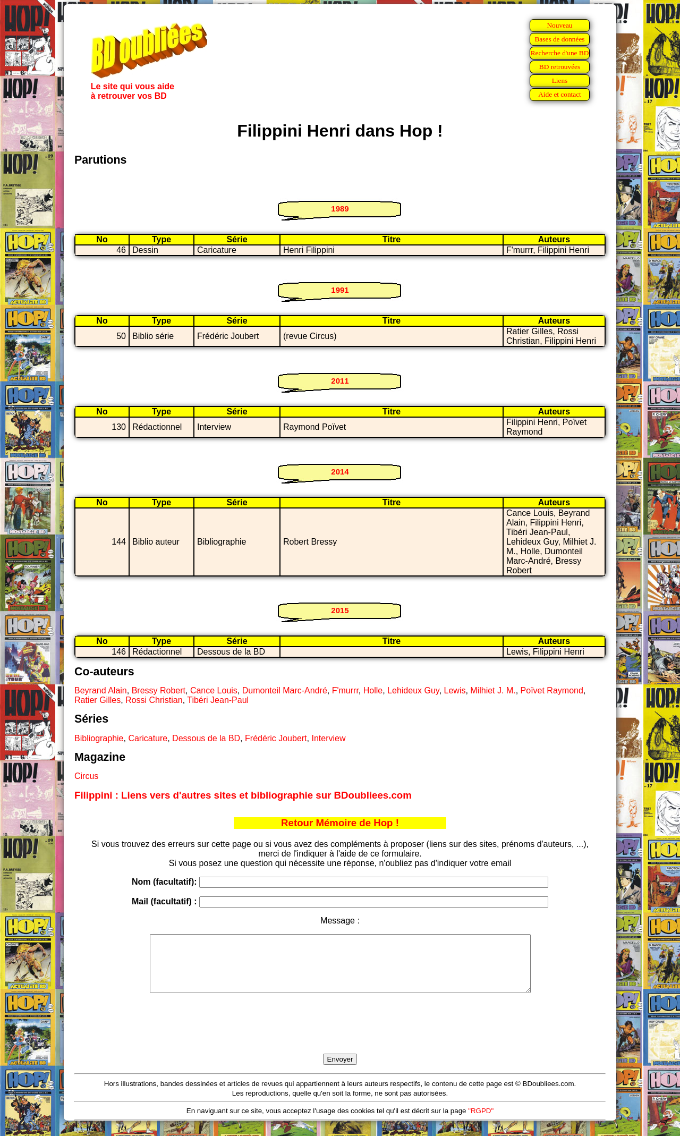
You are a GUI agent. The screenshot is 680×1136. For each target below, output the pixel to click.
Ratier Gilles (97, 700)
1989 (339, 208)
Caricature (147, 738)
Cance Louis (213, 690)
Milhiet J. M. (492, 690)
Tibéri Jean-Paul (218, 700)
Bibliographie (99, 738)
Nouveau (559, 25)
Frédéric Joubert (276, 738)
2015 (339, 610)
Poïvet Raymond (552, 690)
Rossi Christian (154, 700)
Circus (86, 776)
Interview (328, 738)
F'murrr (345, 690)
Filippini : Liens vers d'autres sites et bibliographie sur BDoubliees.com (243, 795)
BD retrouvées (559, 67)
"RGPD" (481, 1122)
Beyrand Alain (100, 690)
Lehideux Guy (413, 690)
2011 (339, 380)
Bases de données (559, 39)
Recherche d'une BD (560, 53)
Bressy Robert (158, 690)
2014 (339, 471)
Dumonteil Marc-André (284, 690)
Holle (372, 690)
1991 (339, 289)
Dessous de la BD (206, 738)
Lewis (455, 690)
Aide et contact (559, 94)
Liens (560, 80)
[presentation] (340, 1035)
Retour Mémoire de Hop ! (340, 822)
